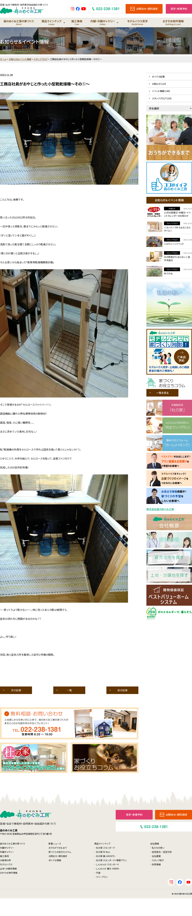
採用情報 (156, 864)
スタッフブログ (41, 59)
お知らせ (172, 208)
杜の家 (105, 847)
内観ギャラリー (7, 847)
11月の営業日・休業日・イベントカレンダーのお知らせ (177, 214)
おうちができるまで (57, 847)
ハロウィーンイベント (174, 243)
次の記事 (16, 690)
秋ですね (168, 273)
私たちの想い (158, 847)
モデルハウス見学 (137, 22)
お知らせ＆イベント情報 (20, 59)
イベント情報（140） (161, 91)
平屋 (98, 872)
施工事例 (76, 22)
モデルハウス (6, 864)
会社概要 (156, 856)
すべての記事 (158, 76)
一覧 (69, 690)
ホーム (3, 59)
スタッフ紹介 (158, 860)
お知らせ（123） (159, 83)
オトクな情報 (54, 860)
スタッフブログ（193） (162, 98)
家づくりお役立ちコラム (59, 851)
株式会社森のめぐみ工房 (160, 509)
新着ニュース (54, 843)
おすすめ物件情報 (173, 22)
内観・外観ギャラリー (102, 22)
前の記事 (122, 690)
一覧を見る (162, 393)
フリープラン (102, 876)
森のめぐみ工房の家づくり (18, 22)
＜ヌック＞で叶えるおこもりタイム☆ (177, 229)
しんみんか (107, 864)
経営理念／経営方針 (162, 851)
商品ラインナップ (51, 22)
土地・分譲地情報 (8, 868)
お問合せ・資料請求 (57, 856)
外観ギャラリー (7, 851)
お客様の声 (5, 860)
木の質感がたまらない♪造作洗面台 (177, 258)
